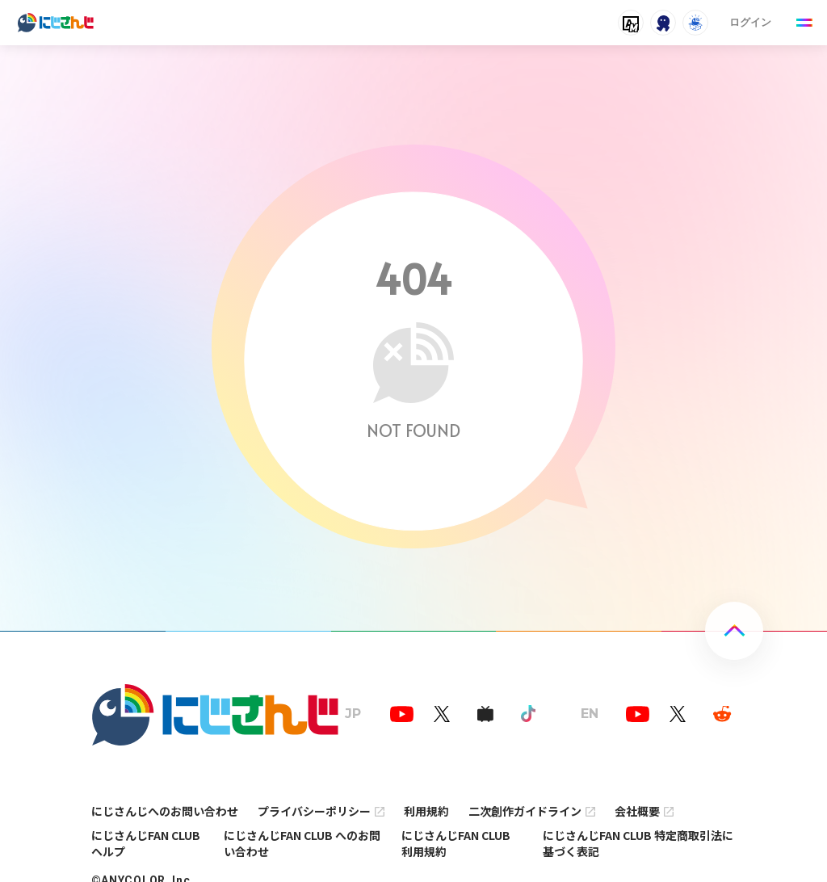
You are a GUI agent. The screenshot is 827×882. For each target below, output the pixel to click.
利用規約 (426, 811)
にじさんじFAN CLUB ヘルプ (145, 843)
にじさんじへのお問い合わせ (164, 811)
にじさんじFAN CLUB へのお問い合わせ (302, 843)
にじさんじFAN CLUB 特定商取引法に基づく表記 (638, 843)
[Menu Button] (804, 22)
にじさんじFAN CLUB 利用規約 (455, 843)
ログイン (750, 22)
